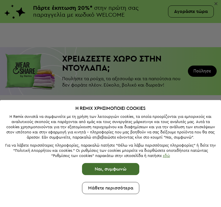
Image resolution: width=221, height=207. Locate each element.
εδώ (166, 156)
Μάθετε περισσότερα (110, 188)
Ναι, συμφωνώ (110, 169)
